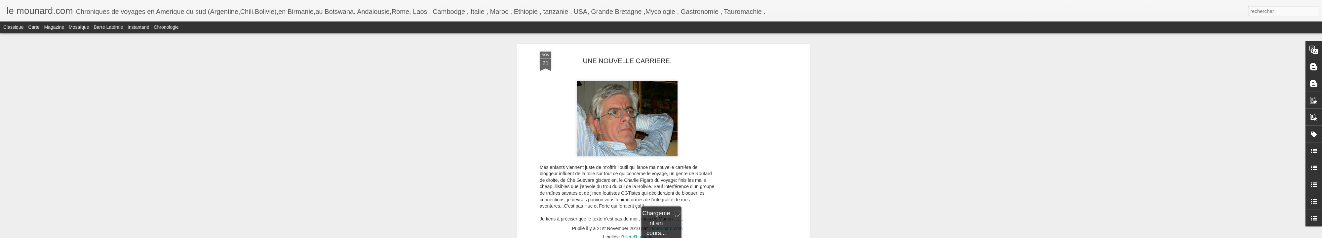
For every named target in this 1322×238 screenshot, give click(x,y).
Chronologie (166, 27)
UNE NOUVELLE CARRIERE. (627, 60)
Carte (33, 27)
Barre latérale (108, 27)
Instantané (138, 27)
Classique (13, 27)
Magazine (54, 27)
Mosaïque (79, 27)
